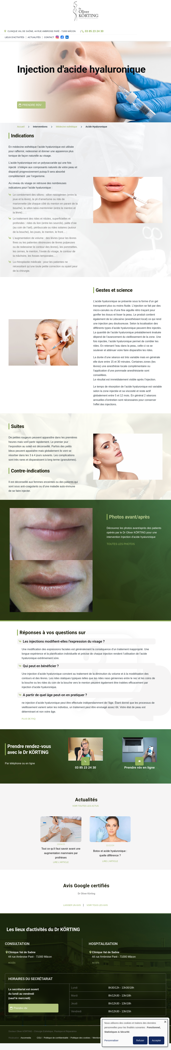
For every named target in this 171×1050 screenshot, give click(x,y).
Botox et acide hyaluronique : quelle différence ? (110, 853)
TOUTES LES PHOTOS (121, 544)
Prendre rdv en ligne (139, 767)
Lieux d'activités (14, 37)
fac (63, 38)
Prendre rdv (20, 1008)
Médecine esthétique (66, 126)
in (67, 38)
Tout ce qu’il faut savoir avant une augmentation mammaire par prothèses (60, 853)
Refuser (140, 1040)
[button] (17, 902)
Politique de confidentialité (56, 1037)
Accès (12, 963)
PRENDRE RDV (31, 105)
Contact (49, 37)
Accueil (20, 126)
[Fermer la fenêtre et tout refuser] (165, 1021)
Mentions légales (100, 1037)
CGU (39, 1037)
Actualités (34, 37)
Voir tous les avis (97, 905)
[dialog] (135, 1033)
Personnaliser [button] (111, 1040)
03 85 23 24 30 (94, 31)
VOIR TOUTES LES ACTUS (85, 806)
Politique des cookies (80, 1037)
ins (58, 38)
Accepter (156, 1040)
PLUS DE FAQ (28, 719)
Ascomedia (26, 1037)
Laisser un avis (72, 905)
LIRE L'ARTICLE (61, 862)
